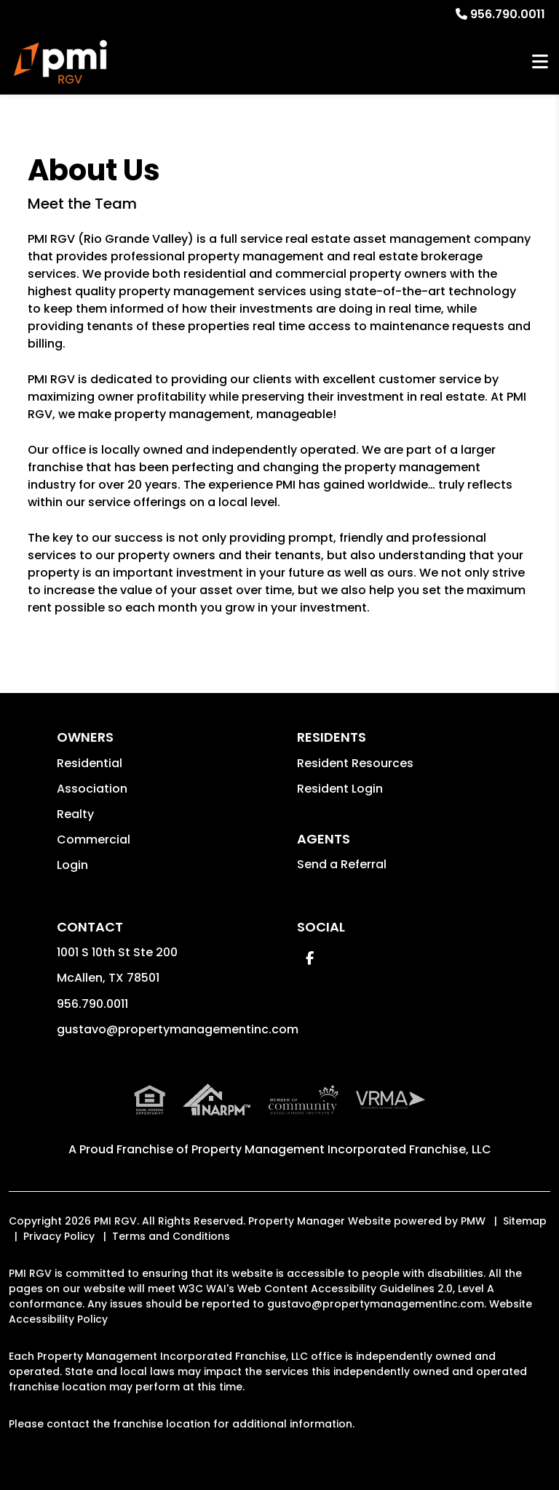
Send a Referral (341, 864)
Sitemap (525, 1221)
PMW (473, 1221)
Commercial (93, 839)
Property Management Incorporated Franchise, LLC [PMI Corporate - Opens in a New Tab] (341, 1149)
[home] (60, 62)
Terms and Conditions (171, 1236)
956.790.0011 (507, 14)
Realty (75, 814)
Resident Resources (355, 763)
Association (92, 788)
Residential (89, 763)
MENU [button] (540, 62)
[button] (309, 958)
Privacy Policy (59, 1236)
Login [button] (72, 865)
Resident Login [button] (340, 788)
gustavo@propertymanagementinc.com (177, 1029)
